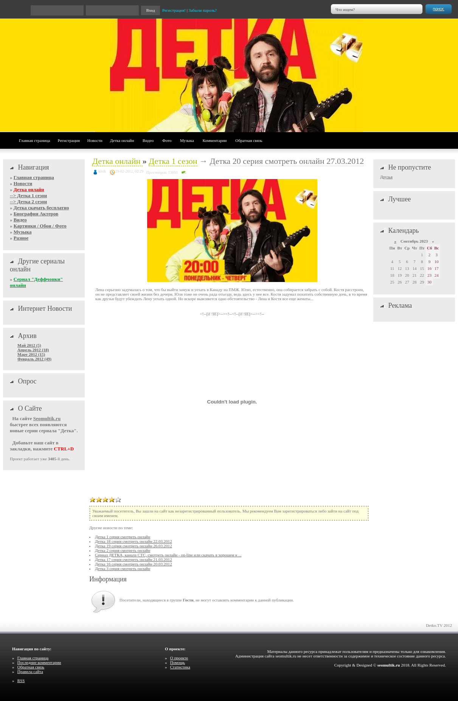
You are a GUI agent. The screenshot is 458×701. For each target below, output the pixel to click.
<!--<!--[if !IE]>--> (241, 314)
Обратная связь (248, 140)
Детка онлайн (122, 140)
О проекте (179, 658)
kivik (102, 171)
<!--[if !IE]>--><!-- (232, 314)
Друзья (386, 176)
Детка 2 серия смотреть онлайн (122, 550)
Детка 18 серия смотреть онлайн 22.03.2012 (133, 541)
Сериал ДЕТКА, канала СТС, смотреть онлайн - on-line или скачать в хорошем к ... (168, 555)
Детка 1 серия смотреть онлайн (122, 536)
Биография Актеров (36, 214)
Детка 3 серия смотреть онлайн (122, 568)
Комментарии (215, 140)
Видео (148, 140)
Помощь (177, 662)
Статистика (180, 667)
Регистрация (68, 140)
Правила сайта (30, 671)
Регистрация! (174, 10)
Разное (21, 238)
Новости (94, 140)
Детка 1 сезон (173, 161)
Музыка (187, 140)
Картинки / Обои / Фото (40, 226)
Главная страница (34, 140)
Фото (166, 140)
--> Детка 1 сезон (28, 195)
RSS (21, 680)
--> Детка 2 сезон (28, 201)
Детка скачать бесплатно (41, 207)
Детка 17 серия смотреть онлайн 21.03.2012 (133, 559)
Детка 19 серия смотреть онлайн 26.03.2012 (133, 546)
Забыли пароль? (203, 10)
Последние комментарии (39, 662)
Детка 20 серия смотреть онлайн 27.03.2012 (287, 161)
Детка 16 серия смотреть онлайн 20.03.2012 (133, 564)
